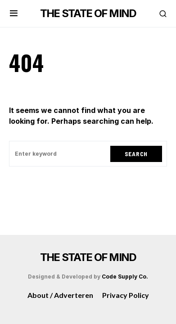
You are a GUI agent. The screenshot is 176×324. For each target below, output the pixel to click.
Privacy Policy (125, 295)
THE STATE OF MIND (88, 13)
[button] (13, 13)
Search (136, 154)
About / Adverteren (60, 295)
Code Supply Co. (125, 276)
